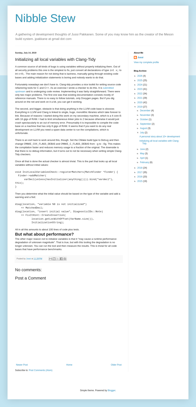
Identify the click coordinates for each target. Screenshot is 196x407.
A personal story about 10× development (159, 136)
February (145, 162)
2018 (140, 167)
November (145, 115)
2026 (140, 76)
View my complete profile (146, 62)
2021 (140, 98)
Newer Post (22, 364)
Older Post (116, 364)
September (146, 124)
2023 (140, 89)
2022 (140, 93)
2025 (140, 80)
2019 (140, 106)
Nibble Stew (45, 18)
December (145, 110)
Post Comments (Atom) (40, 370)
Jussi (140, 57)
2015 (140, 181)
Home (69, 364)
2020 (140, 102)
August (144, 128)
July (142, 132)
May (142, 153)
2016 (140, 176)
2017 (140, 172)
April (142, 158)
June (142, 149)
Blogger (111, 390)
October (144, 119)
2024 (140, 84)
